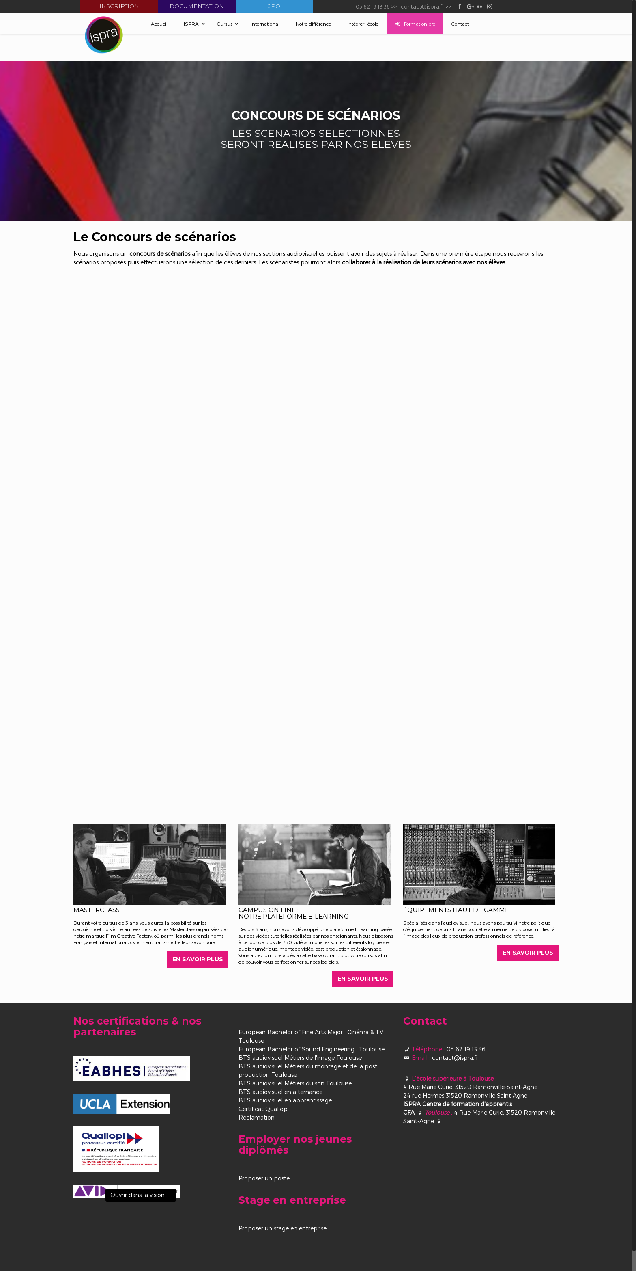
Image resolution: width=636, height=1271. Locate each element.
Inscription (119, 6)
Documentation (197, 6)
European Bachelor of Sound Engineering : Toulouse (311, 1049)
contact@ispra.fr (422, 6)
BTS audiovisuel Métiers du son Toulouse (295, 1083)
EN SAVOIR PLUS (197, 959)
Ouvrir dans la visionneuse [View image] (143, 1195)
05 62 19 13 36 (373, 6)
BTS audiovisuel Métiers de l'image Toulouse (300, 1058)
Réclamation (256, 1117)
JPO (274, 6)
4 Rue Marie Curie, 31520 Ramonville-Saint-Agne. (471, 1087)
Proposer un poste (264, 1178)
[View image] (126, 1192)
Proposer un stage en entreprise (282, 1228)
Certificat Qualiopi (263, 1109)
